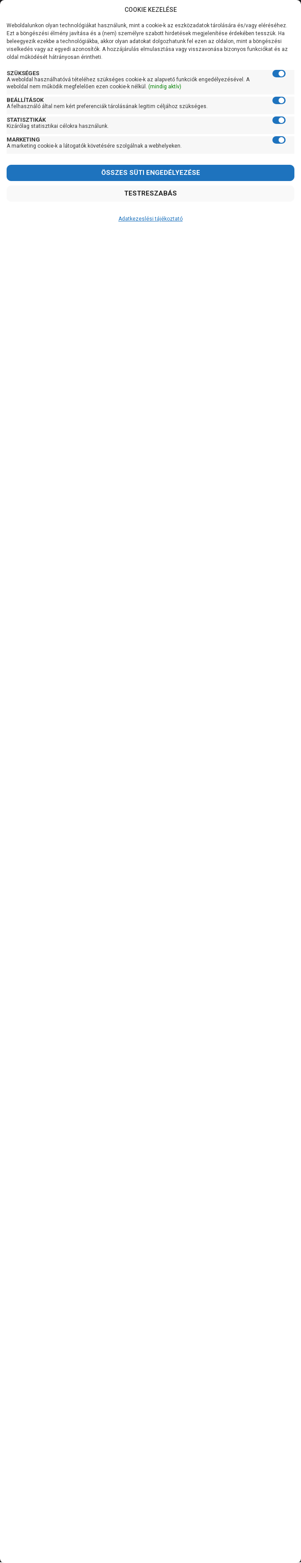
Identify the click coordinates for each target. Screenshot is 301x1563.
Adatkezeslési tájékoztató (150, 219)
